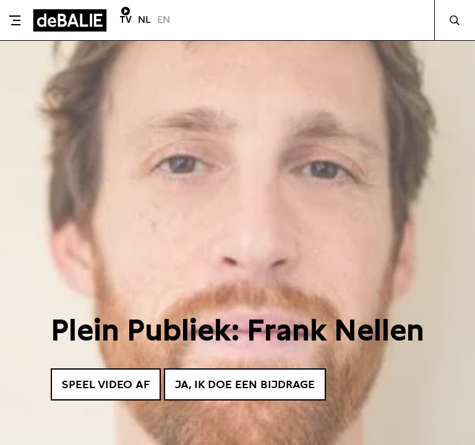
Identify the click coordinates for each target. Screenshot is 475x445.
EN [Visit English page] (163, 19)
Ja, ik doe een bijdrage (245, 384)
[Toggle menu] (14, 20)
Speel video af (106, 384)
